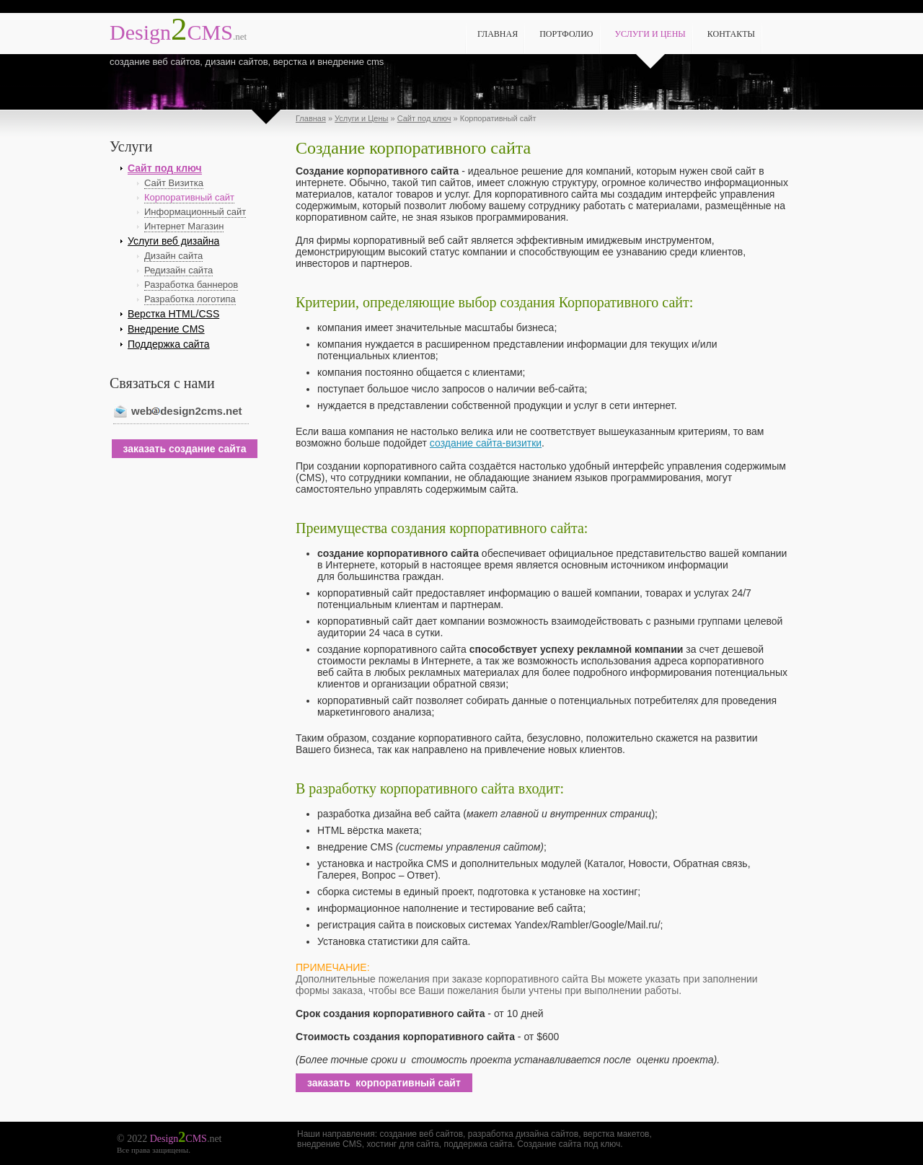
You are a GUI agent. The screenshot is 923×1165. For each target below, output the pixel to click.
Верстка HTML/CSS (173, 314)
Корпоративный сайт (189, 197)
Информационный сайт (195, 211)
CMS (178, 32)
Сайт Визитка (173, 182)
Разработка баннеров (191, 284)
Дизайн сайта (173, 255)
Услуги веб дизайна (173, 241)
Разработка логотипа (190, 299)
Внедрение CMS (166, 329)
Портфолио (566, 34)
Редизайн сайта (178, 270)
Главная (497, 34)
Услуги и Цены (650, 34)
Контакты (731, 34)
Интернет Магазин (184, 226)
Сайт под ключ (424, 118)
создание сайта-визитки (486, 443)
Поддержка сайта (169, 344)
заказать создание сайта (185, 448)
